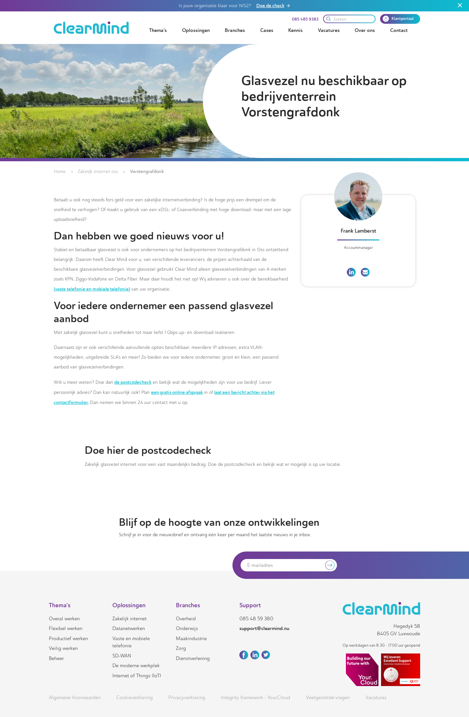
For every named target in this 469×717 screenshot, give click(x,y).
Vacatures (329, 30)
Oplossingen (196, 30)
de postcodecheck (132, 382)
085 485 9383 (305, 19)
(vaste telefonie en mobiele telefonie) (92, 289)
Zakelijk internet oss (98, 171)
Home (60, 171)
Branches (235, 30)
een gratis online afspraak (177, 392)
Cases (266, 30)
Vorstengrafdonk (147, 171)
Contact (399, 30)
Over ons (365, 30)
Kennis (295, 30)
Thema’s (158, 30)
